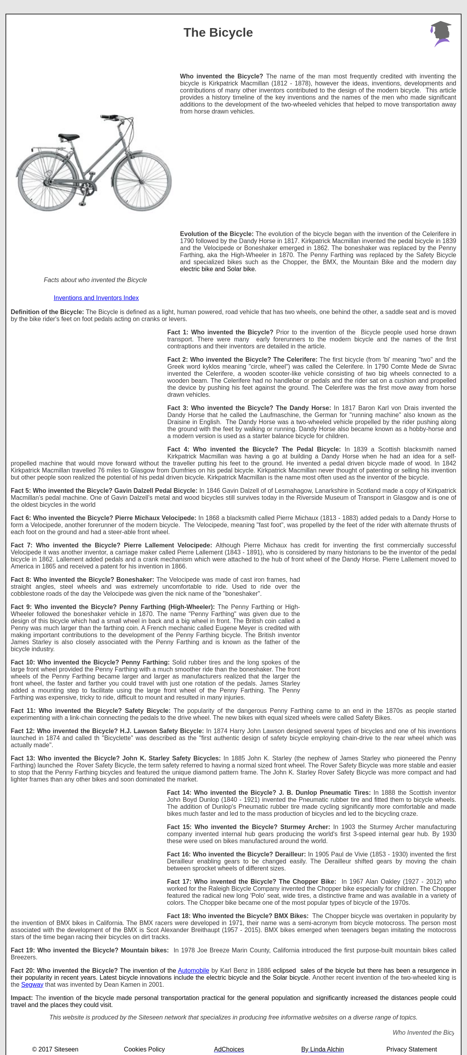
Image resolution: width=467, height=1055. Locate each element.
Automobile (193, 970)
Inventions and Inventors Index (96, 298)
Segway (32, 984)
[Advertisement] (318, 169)
